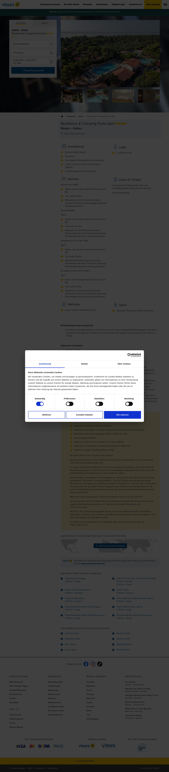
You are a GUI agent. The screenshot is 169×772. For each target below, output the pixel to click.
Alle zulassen (122, 415)
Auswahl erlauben (84, 415)
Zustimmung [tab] (45, 364)
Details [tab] (84, 364)
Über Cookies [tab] (124, 364)
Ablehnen (46, 415)
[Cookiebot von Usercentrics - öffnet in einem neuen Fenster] (129, 355)
